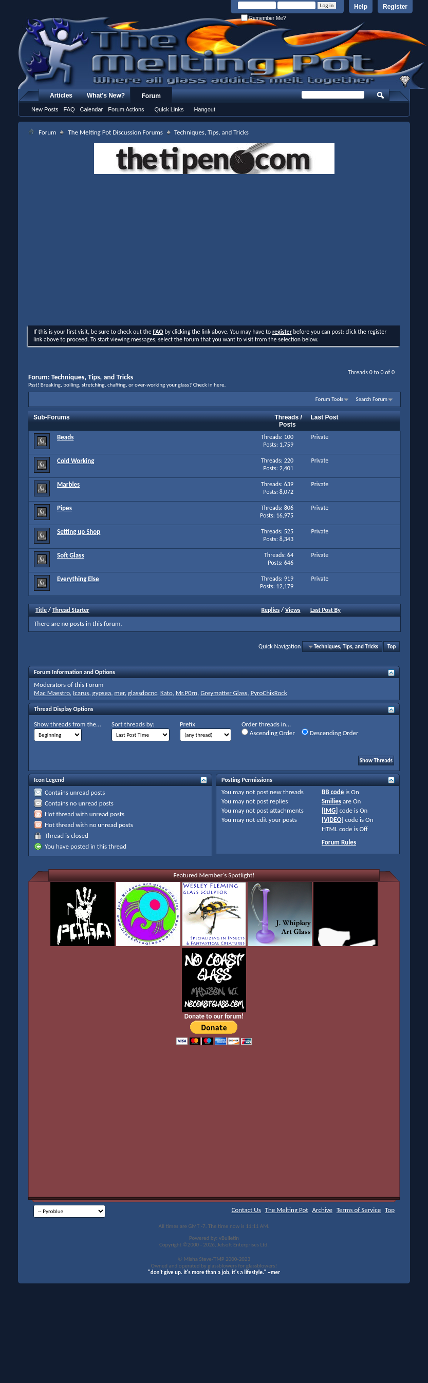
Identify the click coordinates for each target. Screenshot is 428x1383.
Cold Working (75, 461)
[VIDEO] (333, 819)
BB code (333, 792)
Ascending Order (268, 732)
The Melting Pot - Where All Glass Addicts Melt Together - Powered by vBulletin (223, 53)
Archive (322, 1210)
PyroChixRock (268, 693)
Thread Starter (70, 609)
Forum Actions (126, 109)
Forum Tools (329, 399)
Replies (271, 609)
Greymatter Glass (223, 693)
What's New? (106, 95)
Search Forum (372, 399)
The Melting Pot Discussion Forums (115, 132)
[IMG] (330, 810)
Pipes (64, 508)
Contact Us (246, 1210)
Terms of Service (359, 1210)
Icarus (81, 693)
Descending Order (330, 732)
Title (41, 609)
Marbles (68, 484)
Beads (65, 437)
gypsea (101, 693)
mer (119, 693)
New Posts (45, 109)
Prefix (187, 724)
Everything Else (78, 579)
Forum (151, 96)
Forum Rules (339, 842)
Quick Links (169, 109)
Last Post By (325, 609)
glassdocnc (142, 693)
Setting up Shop (78, 531)
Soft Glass (70, 555)
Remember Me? (263, 18)
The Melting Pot (286, 1210)
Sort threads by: (133, 724)
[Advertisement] (214, 251)
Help (360, 6)
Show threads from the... (67, 724)
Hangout (204, 109)
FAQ (69, 109)
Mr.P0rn (186, 693)
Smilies (331, 801)
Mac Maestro (52, 693)
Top (391, 646)
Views (293, 609)
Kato (166, 693)
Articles (61, 95)
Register (395, 6)
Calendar (91, 109)
